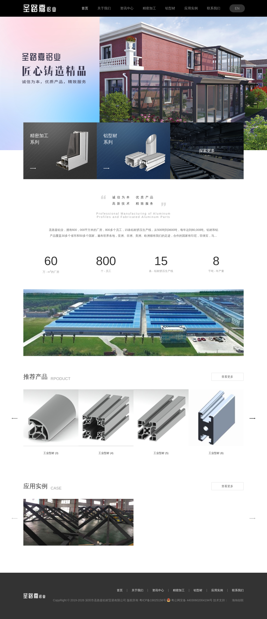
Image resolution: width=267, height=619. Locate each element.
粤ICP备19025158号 (152, 600)
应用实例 (217, 590)
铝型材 (198, 590)
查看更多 (227, 376)
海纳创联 (238, 600)
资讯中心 (158, 590)
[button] (15, 418)
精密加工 (179, 590)
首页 (120, 590)
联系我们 (238, 590)
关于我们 (137, 590)
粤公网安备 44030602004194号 (189, 600)
